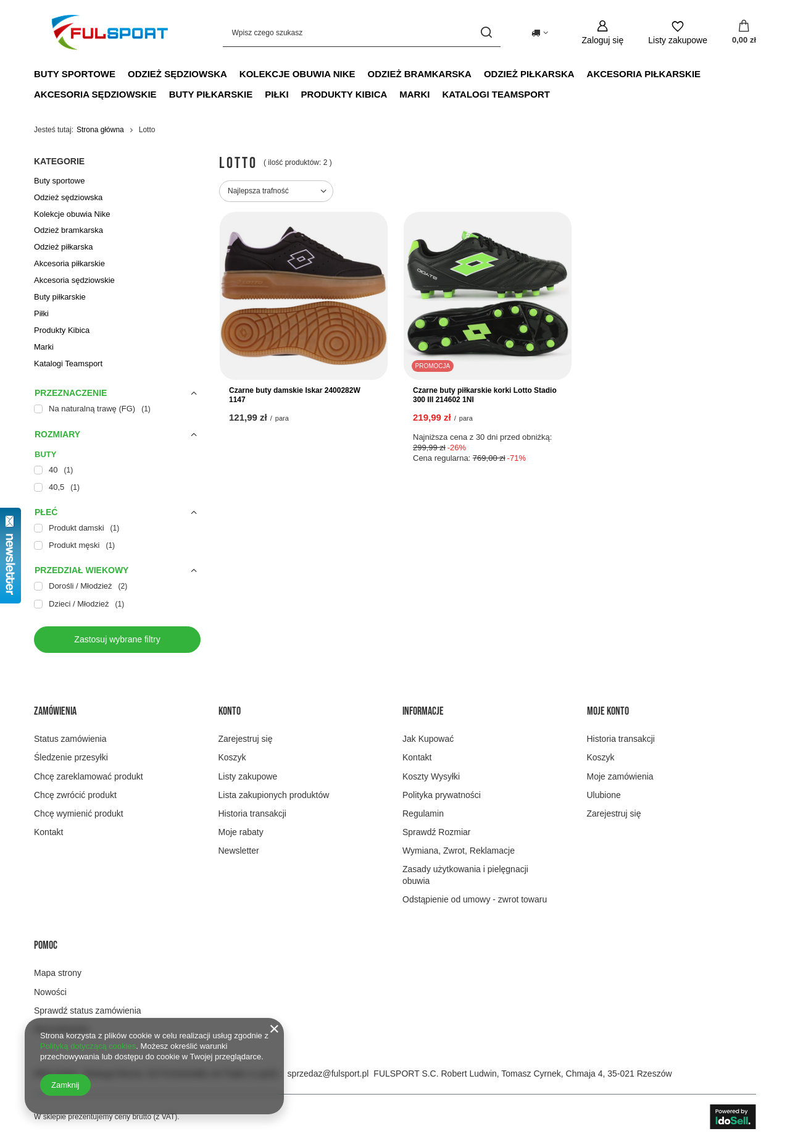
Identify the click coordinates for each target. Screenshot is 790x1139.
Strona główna (100, 129)
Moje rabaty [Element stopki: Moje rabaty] (241, 832)
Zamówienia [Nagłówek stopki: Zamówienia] (55, 711)
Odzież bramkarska (420, 74)
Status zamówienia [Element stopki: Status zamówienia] (70, 739)
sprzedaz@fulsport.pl (328, 1073)
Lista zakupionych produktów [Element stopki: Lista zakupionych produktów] (274, 795)
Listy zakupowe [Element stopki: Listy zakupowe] (248, 776)
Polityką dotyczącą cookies (88, 1046)
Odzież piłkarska (529, 74)
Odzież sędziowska (177, 74)
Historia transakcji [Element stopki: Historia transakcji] (252, 813)
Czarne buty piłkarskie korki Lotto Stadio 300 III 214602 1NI (485, 395)
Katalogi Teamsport (495, 94)
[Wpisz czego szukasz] (362, 32)
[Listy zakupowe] (677, 32)
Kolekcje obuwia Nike (297, 74)
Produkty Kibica (344, 94)
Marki (414, 94)
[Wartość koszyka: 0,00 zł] (744, 33)
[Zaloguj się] (603, 32)
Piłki (276, 94)
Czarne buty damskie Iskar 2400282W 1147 (294, 395)
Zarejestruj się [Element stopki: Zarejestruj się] (245, 739)
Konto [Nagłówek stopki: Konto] (229, 711)
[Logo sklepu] (110, 32)
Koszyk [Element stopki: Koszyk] (232, 757)
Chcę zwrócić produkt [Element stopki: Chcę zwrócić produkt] (75, 795)
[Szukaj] (487, 32)
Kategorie (59, 161)
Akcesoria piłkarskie (644, 74)
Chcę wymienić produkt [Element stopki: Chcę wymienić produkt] (78, 813)
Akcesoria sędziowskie (95, 94)
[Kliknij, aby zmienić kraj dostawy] (539, 32)
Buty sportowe (74, 74)
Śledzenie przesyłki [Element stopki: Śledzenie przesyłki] (71, 757)
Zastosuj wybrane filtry (117, 639)
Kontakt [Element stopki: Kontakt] (48, 832)
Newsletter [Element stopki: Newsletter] (238, 850)
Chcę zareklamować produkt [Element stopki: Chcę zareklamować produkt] (88, 776)
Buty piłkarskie (211, 94)
